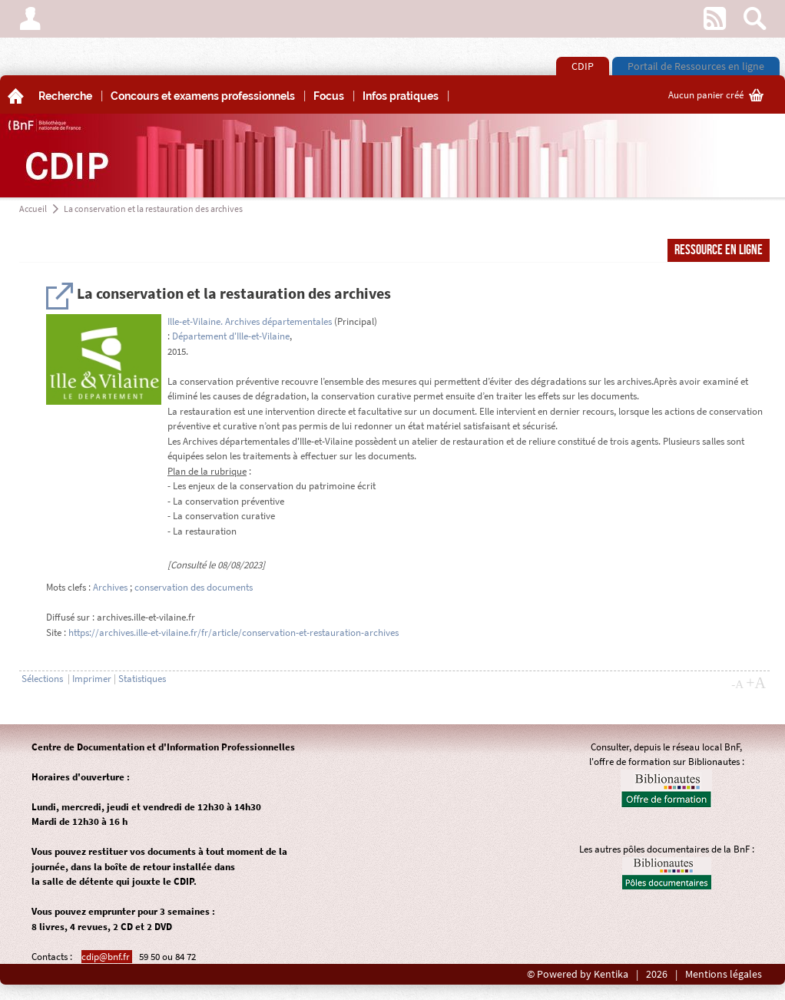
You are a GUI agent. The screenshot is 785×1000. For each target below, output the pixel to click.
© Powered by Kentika (577, 974)
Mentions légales (723, 974)
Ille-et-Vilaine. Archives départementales (249, 321)
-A (737, 684)
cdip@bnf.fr (106, 956)
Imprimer (91, 678)
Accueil (33, 208)
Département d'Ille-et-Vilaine (231, 336)
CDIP (582, 66)
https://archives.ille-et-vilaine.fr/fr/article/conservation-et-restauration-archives (233, 632)
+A (756, 682)
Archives (110, 587)
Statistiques (142, 678)
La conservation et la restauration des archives (153, 208)
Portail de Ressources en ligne (696, 66)
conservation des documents (193, 587)
